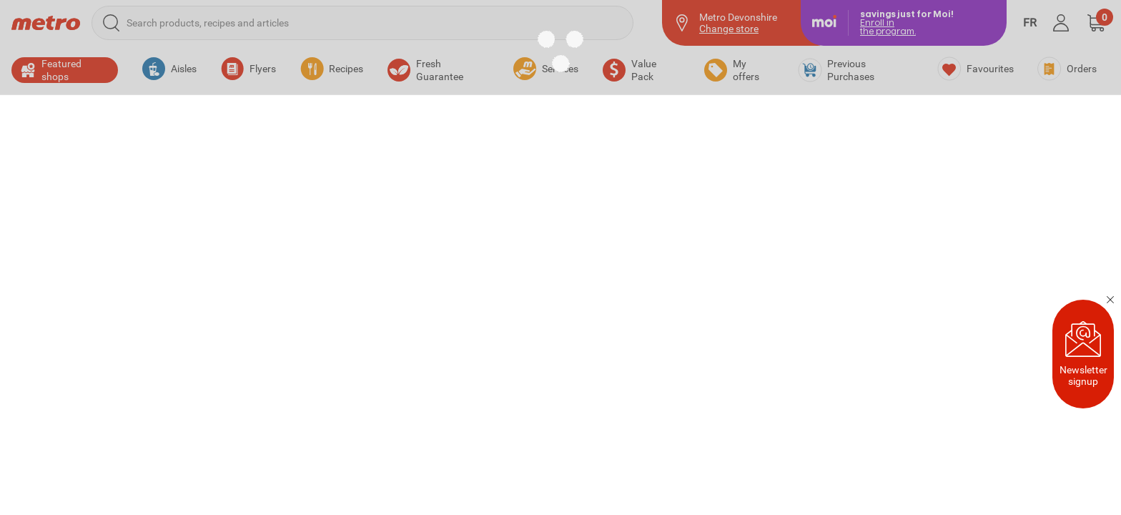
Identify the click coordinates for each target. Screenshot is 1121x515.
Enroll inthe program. (888, 27)
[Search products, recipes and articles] (362, 23)
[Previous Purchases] (856, 70)
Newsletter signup (1083, 354)
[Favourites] (976, 68)
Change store (729, 28)
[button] (1096, 23)
